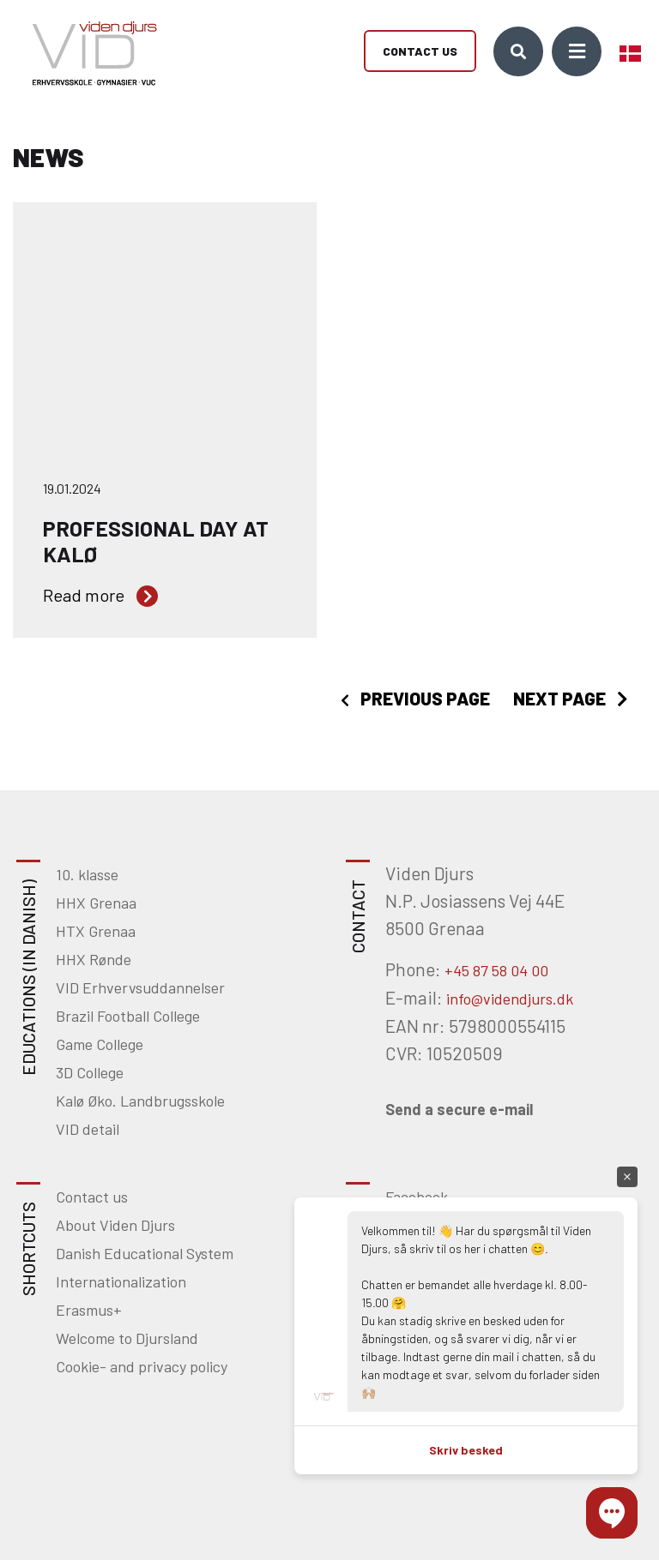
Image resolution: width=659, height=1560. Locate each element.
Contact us (420, 52)
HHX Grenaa (96, 902)
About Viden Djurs (115, 1224)
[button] (612, 1513)
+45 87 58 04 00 (496, 970)
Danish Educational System (144, 1253)
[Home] (88, 51)
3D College (90, 1072)
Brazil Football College (128, 1015)
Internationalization (121, 1281)
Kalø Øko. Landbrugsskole (140, 1100)
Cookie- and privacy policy (141, 1366)
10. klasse (87, 874)
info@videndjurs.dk (509, 998)
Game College (99, 1044)
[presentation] (415, 698)
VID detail (87, 1128)
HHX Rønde (93, 959)
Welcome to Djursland (127, 1338)
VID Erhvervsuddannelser (140, 987)
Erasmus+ (89, 1309)
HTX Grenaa (96, 930)
